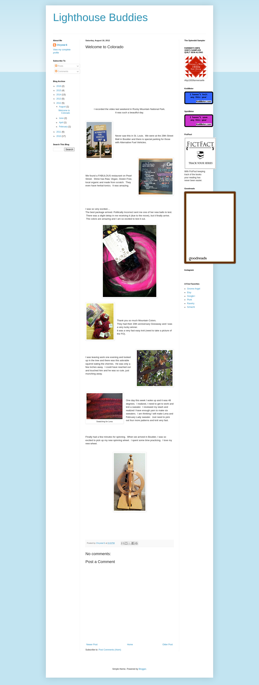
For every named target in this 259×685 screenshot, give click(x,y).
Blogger (142, 669)
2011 (59, 132)
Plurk (189, 299)
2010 (59, 136)
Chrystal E (62, 45)
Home (130, 644)
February (63, 126)
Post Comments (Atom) (110, 649)
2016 (59, 86)
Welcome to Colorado (64, 111)
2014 (59, 94)
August (62, 106)
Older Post (167, 644)
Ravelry (190, 303)
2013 (59, 98)
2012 (59, 103)
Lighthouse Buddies (100, 17)
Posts (59, 66)
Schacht (191, 307)
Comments (61, 71)
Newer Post (91, 644)
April (61, 122)
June (61, 118)
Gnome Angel (193, 288)
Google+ (191, 296)
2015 (59, 90)
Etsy (189, 292)
